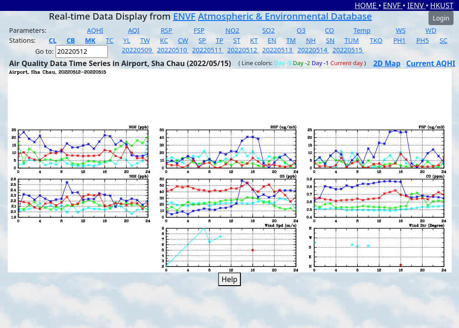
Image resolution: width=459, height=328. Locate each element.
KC (164, 40)
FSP (199, 30)
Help (230, 279)
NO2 (232, 30)
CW (183, 40)
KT (254, 40)
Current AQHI (430, 63)
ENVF (393, 5)
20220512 (243, 50)
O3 (301, 30)
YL (127, 40)
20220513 (278, 50)
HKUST (442, 5)
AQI (133, 30)
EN (272, 40)
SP (202, 40)
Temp (361, 30)
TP (220, 40)
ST (236, 40)
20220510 (173, 50)
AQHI (95, 30)
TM (291, 40)
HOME (366, 5)
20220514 (313, 50)
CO (329, 30)
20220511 (208, 50)
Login (441, 18)
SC (443, 40)
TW (145, 40)
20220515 (348, 50)
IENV (416, 5)
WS (400, 30)
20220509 (138, 50)
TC (109, 40)
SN (330, 40)
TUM (352, 40)
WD (430, 30)
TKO (376, 40)
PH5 (422, 40)
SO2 (268, 30)
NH (311, 40)
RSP (167, 30)
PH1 (399, 40)
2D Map (387, 63)
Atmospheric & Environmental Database (285, 16)
